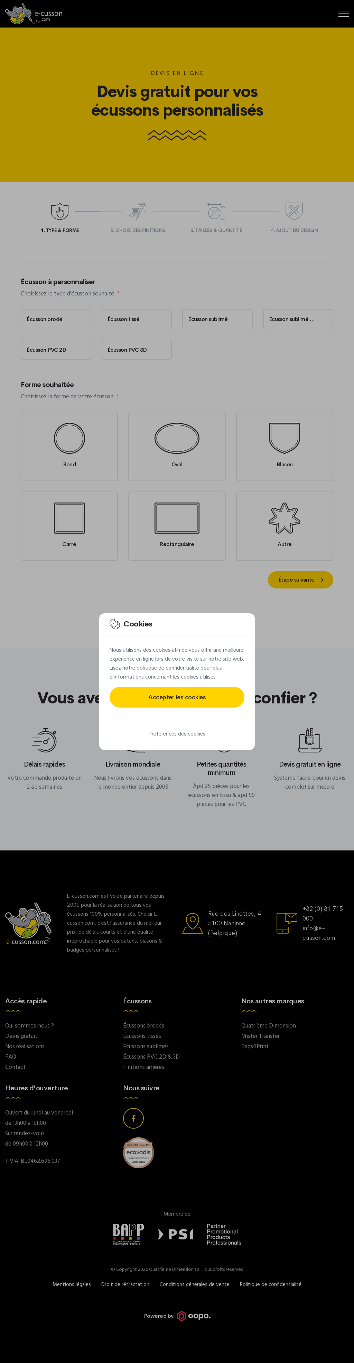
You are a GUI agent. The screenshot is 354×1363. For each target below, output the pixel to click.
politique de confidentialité (168, 668)
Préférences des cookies (177, 734)
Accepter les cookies (177, 697)
